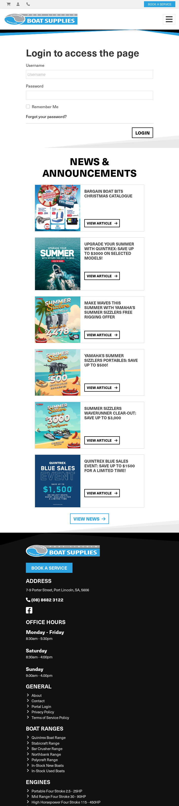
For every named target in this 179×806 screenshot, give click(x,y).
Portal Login (41, 706)
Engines (38, 782)
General (39, 686)
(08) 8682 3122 (44, 599)
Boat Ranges (44, 728)
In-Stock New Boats (48, 765)
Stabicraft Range (45, 743)
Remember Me (45, 106)
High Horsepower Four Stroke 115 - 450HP (66, 802)
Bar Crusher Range (47, 748)
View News (89, 519)
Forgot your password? (46, 116)
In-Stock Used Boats (48, 770)
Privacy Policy (43, 712)
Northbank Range (46, 754)
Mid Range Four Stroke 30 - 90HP (59, 796)
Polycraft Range (45, 759)
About (37, 695)
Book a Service (49, 567)
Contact (38, 700)
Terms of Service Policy (50, 717)
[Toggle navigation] (169, 19)
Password (34, 86)
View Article (102, 223)
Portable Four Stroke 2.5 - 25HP (57, 791)
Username (35, 65)
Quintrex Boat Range (49, 737)
